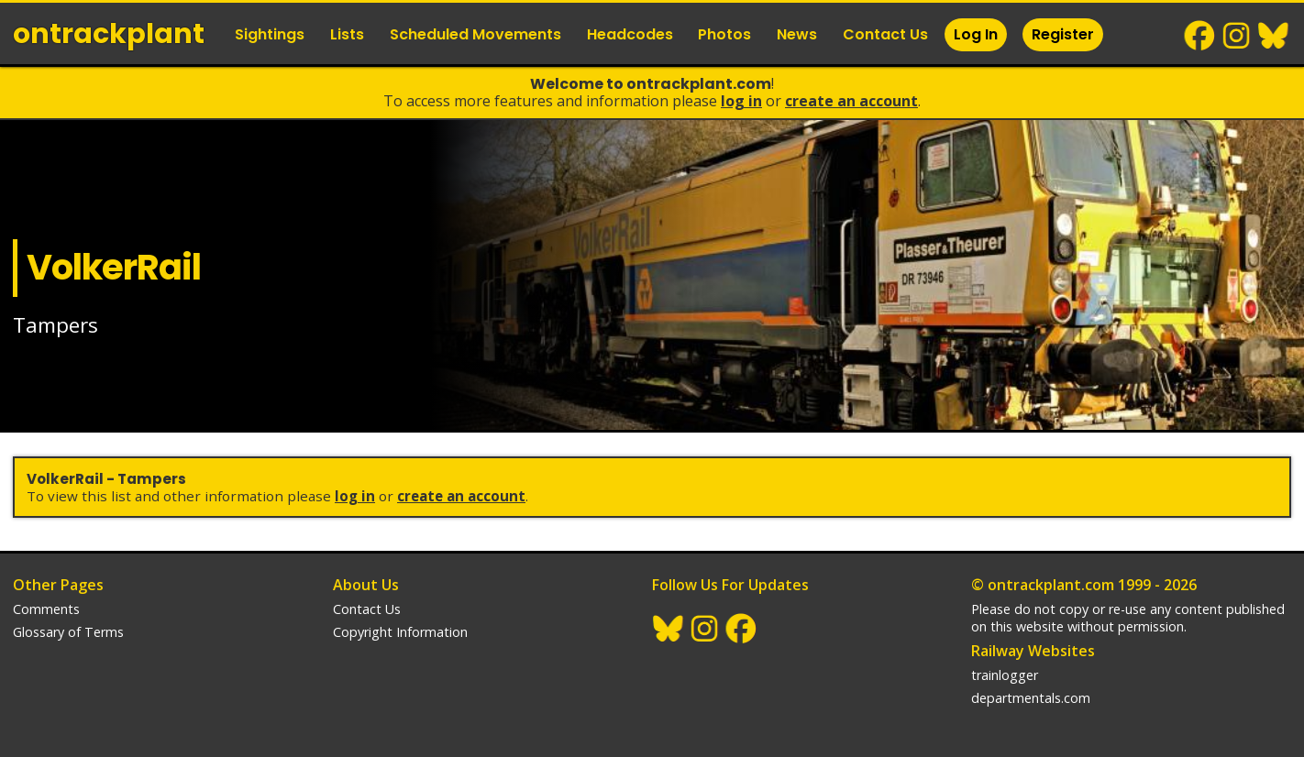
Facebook (1200, 35)
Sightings (269, 34)
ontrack (108, 34)
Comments (46, 609)
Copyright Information (400, 632)
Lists (347, 34)
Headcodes (630, 34)
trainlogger (1004, 675)
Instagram (1237, 35)
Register (1063, 34)
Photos (724, 34)
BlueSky (1273, 35)
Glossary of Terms (68, 632)
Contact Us (885, 34)
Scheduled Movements (475, 34)
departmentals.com (1030, 698)
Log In (976, 34)
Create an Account (851, 101)
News (797, 34)
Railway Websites (1033, 651)
